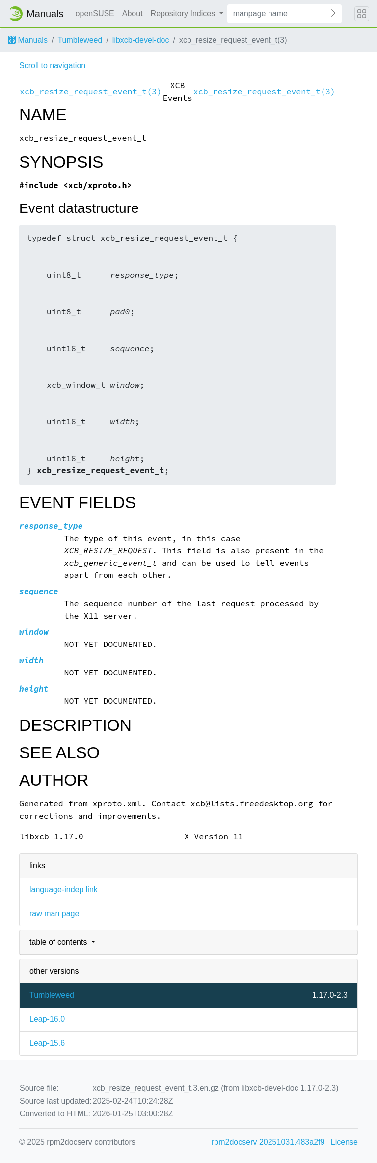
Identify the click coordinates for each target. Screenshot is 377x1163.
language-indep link (63, 889)
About (132, 13)
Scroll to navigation (52, 65)
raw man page (54, 913)
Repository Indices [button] (184, 13)
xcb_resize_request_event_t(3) (91, 91)
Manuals (28, 40)
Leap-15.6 (47, 1043)
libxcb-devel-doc (140, 40)
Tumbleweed (79, 40)
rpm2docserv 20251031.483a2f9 (268, 1142)
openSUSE (95, 13)
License (344, 1142)
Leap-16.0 (47, 1019)
